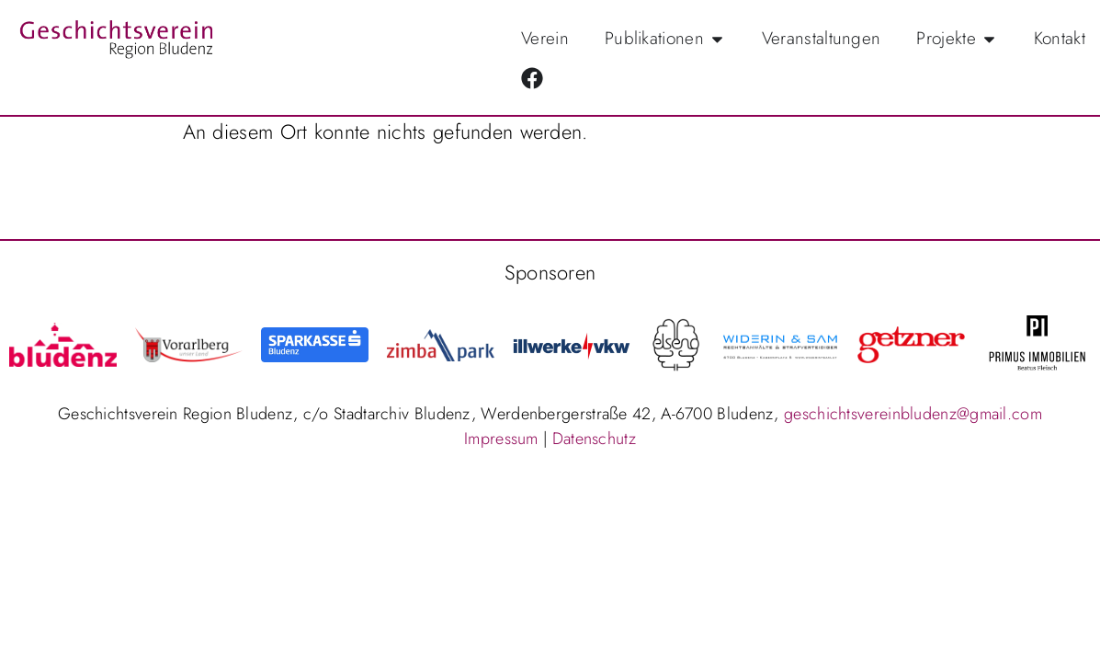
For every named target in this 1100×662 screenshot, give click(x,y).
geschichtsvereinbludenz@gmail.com (913, 414)
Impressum (501, 439)
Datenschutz (594, 439)
